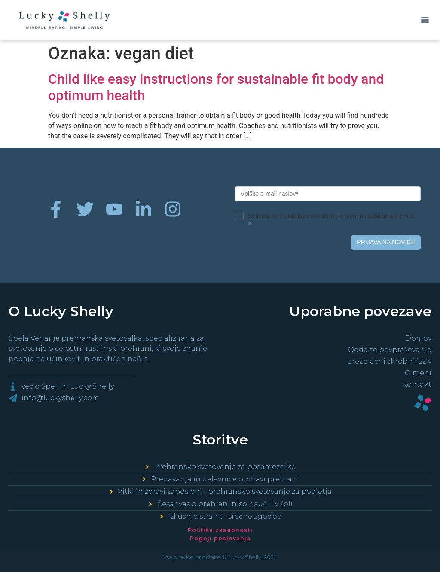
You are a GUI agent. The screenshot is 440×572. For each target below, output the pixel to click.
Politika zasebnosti (220, 530)
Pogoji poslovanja (220, 538)
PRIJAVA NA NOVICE (386, 242)
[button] (425, 19)
